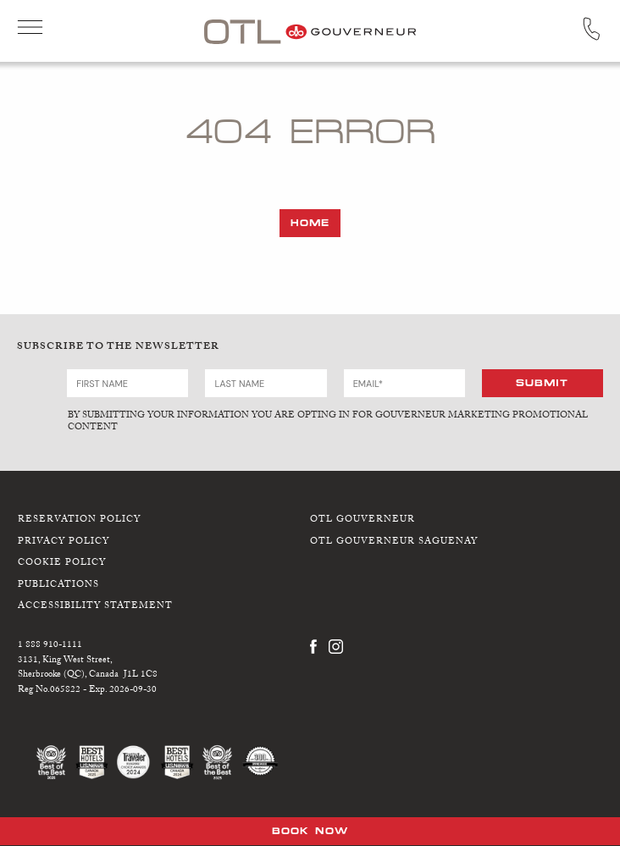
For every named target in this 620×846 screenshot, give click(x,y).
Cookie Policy (62, 564)
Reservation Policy (79, 520)
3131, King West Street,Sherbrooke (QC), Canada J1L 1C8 (88, 668)
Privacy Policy (63, 542)
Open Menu (30, 28)
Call (591, 29)
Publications (58, 586)
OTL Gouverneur (362, 520)
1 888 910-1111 (50, 646)
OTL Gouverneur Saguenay (394, 542)
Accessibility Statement (95, 607)
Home (310, 223)
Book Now (310, 831)
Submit (542, 383)
